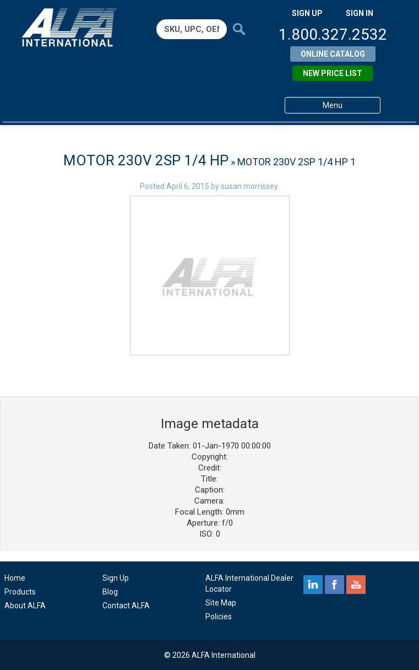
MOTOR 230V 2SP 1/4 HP (145, 160)
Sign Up (115, 578)
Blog (110, 591)
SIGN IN (359, 13)
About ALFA (25, 605)
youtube (356, 584)
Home (14, 578)
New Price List (332, 73)
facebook (334, 584)
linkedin (313, 584)
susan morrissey (249, 186)
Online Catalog (333, 54)
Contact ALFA (126, 605)
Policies (218, 616)
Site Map (220, 602)
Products (20, 591)
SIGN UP (307, 13)
